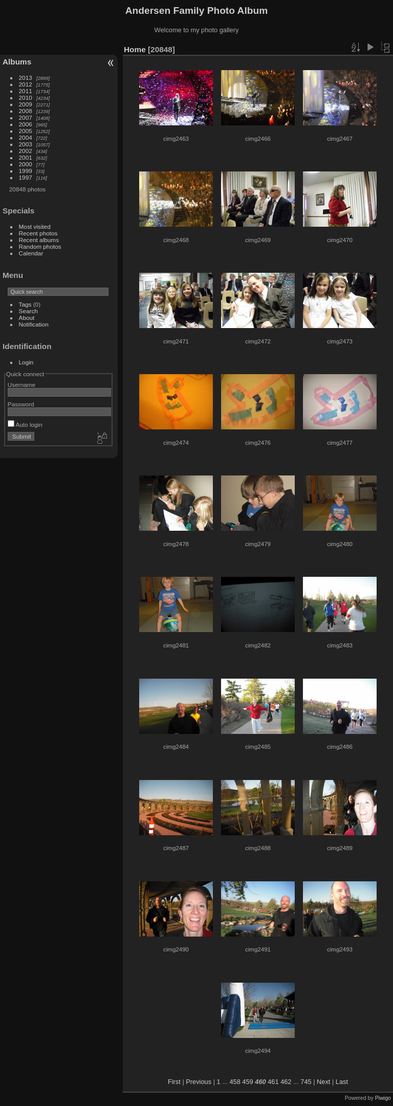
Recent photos (38, 233)
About (27, 317)
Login (26, 362)
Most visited (35, 226)
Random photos (40, 246)
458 (234, 1082)
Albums (17, 61)
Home (135, 49)
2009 (25, 104)
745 (305, 1082)
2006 (25, 124)
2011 (25, 91)
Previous (198, 1082)
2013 (25, 77)
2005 (25, 130)
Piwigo (383, 1098)
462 (285, 1082)
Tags (25, 304)
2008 (25, 110)
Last (342, 1082)
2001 (25, 157)
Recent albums (39, 239)
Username (21, 384)
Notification (34, 324)
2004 (25, 137)
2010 (25, 97)
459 (247, 1082)
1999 (25, 170)
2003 (25, 144)
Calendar (31, 253)
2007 (25, 117)
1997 (25, 177)
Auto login (25, 424)
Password (21, 404)
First (174, 1082)
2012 (25, 84)
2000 (25, 164)
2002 (25, 150)
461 (273, 1082)
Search (28, 311)
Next (323, 1082)
